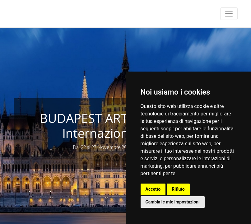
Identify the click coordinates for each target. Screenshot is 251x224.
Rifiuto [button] (178, 189)
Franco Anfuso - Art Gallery (48, 13)
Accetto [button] (153, 189)
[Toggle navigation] (229, 13)
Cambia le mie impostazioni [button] (173, 201)
